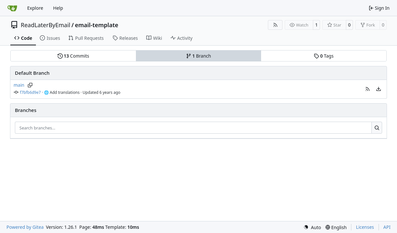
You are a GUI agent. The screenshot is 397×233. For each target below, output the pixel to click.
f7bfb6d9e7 (30, 92)
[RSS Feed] (275, 25)
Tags (324, 56)
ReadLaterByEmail (45, 25)
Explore (35, 8)
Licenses (365, 227)
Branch (198, 56)
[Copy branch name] (30, 85)
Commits (73, 56)
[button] (367, 89)
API (387, 227)
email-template (96, 25)
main (19, 85)
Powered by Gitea (25, 227)
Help (58, 8)
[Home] (12, 8)
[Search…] (376, 128)
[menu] (378, 89)
